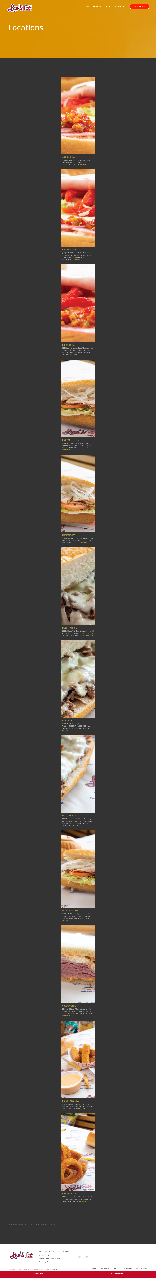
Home (87, 7)
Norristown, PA (69, 816)
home (93, 1269)
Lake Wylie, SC (69, 628)
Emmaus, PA (68, 345)
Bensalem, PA (69, 250)
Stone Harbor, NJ (70, 1101)
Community (119, 7)
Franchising (139, 7)
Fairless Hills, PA (70, 440)
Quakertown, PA (70, 910)
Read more (82, 164)
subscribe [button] (113, 1254)
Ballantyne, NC (69, 1193)
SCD (55, 1269)
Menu (108, 7)
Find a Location (117, 1274)
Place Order (38, 1274)
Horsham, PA (68, 535)
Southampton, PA (70, 1006)
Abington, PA (68, 157)
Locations (98, 7)
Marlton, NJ (67, 720)
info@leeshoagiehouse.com (49, 1258)
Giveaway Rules (45, 1262)
